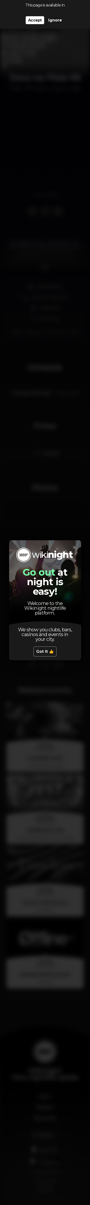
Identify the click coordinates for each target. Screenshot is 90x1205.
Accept (35, 20)
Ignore (55, 20)
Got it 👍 (45, 651)
